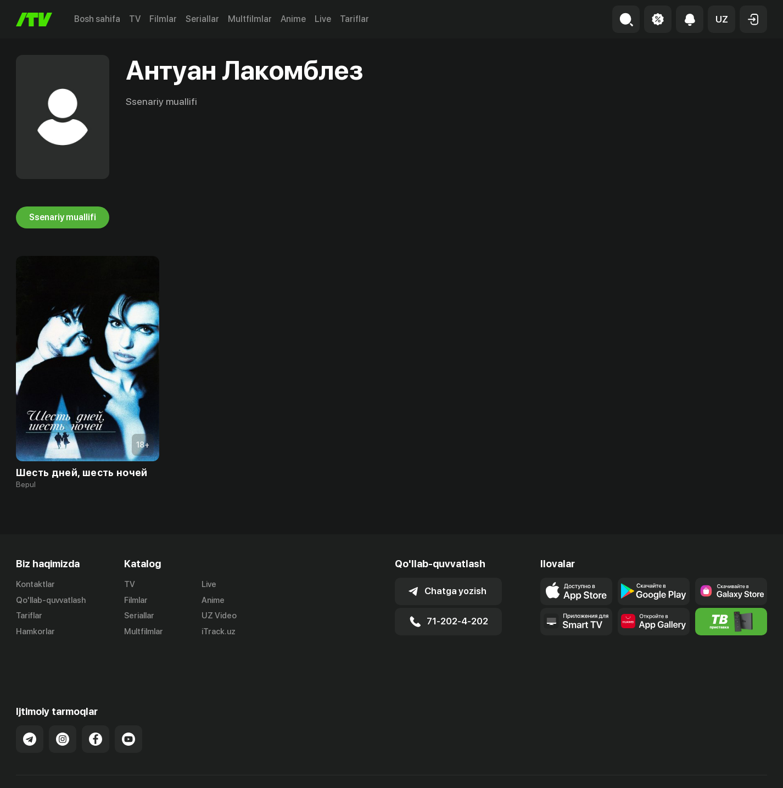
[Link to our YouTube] (128, 711)
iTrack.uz (219, 632)
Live (323, 19)
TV (135, 19)
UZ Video (219, 616)
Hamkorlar (35, 632)
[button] (721, 19)
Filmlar (163, 19)
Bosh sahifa (97, 19)
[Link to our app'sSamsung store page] (731, 591)
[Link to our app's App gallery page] (654, 621)
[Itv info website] (731, 621)
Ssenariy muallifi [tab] (62, 217)
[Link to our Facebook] (95, 711)
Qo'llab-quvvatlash (51, 600)
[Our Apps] (576, 621)
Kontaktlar (35, 584)
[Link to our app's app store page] (576, 591)
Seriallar (202, 19)
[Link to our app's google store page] (654, 591)
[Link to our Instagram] (62, 711)
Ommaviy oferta (661, 768)
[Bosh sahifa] (34, 19)
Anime (293, 19)
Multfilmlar (250, 19)
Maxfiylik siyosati (735, 768)
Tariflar (354, 19)
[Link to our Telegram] (29, 711)
